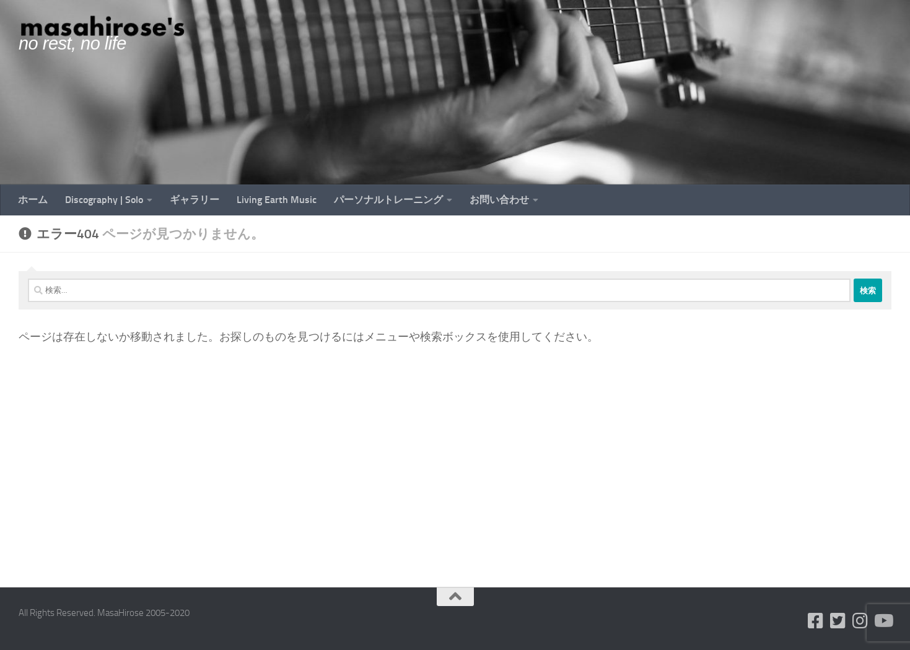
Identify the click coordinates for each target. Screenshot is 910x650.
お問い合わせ (499, 200)
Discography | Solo (104, 200)
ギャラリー (194, 200)
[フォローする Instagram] (860, 621)
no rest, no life (72, 43)
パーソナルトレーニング (388, 200)
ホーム (33, 200)
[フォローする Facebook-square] (816, 621)
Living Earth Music (277, 200)
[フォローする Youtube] (882, 621)
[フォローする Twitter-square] (838, 621)
